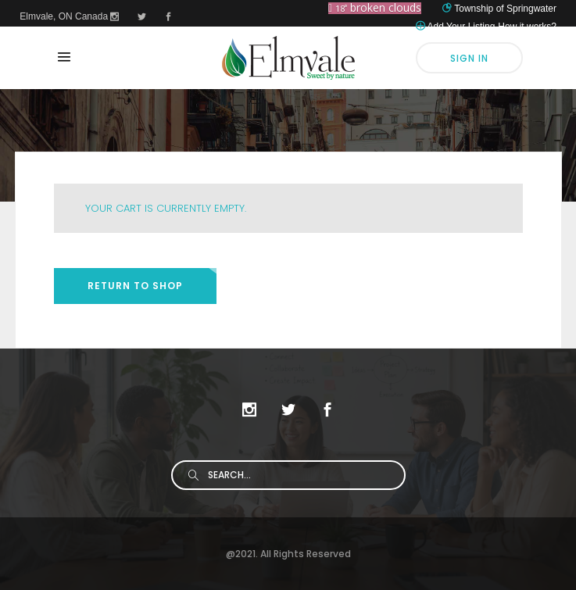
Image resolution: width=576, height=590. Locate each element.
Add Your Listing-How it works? (492, 26)
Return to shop (135, 285)
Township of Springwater (505, 8)
